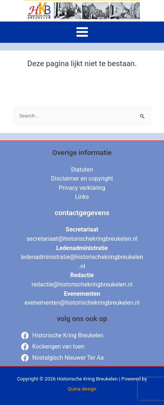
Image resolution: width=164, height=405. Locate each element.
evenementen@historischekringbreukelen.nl (82, 302)
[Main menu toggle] (82, 32)
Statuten (82, 169)
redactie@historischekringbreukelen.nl (82, 284)
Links (82, 196)
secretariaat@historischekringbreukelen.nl (82, 238)
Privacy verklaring (82, 187)
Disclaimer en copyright (82, 178)
